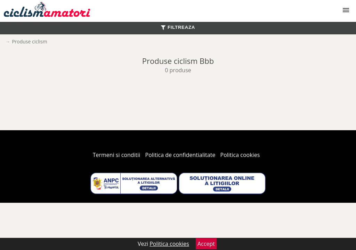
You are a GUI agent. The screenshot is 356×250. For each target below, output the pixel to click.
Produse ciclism (29, 41)
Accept (206, 244)
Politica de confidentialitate (180, 155)
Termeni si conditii (116, 155)
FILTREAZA (178, 27)
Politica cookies (240, 155)
